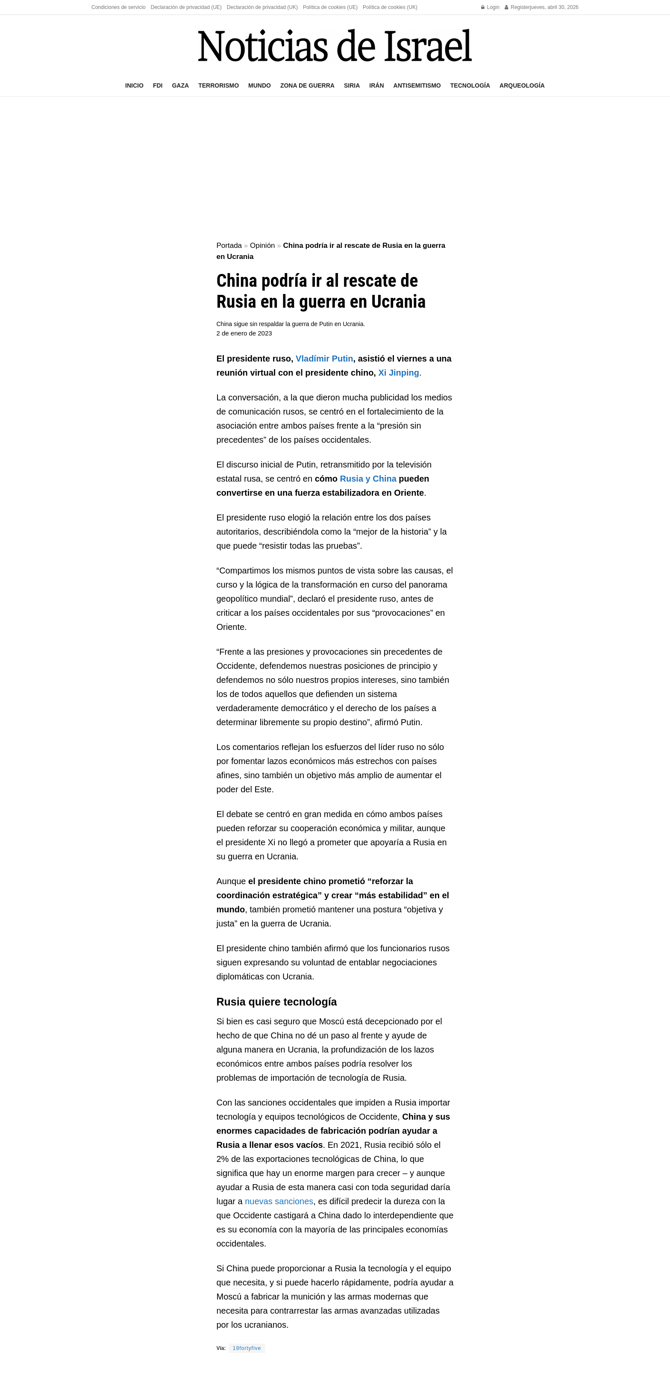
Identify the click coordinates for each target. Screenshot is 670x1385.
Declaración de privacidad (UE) (186, 7)
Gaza (180, 85)
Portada (229, 245)
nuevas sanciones (279, 1201)
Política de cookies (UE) (330, 7)
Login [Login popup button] (490, 7)
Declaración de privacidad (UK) (262, 7)
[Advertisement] (335, 169)
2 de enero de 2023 (244, 333)
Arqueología (522, 85)
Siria (352, 85)
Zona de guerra (307, 85)
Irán (376, 85)
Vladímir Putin (324, 358)
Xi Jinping (398, 372)
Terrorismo (218, 85)
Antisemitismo (417, 85)
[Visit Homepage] (335, 45)
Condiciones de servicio (118, 7)
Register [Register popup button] (517, 7)
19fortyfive (247, 1348)
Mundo (259, 85)
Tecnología (470, 85)
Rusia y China (368, 478)
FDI (158, 85)
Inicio (134, 85)
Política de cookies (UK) (390, 7)
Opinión (262, 245)
